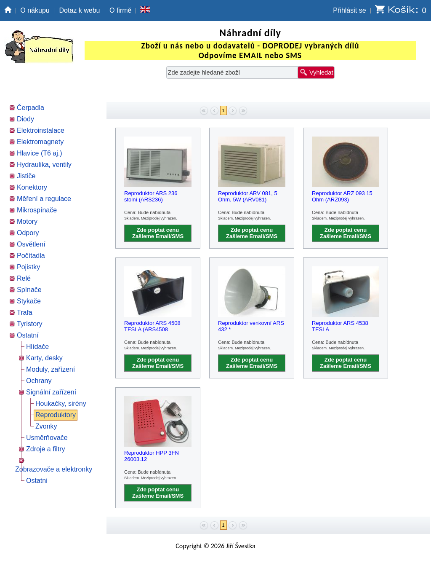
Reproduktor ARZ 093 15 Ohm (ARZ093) (342, 196)
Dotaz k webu (79, 10)
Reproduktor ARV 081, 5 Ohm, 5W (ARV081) (247, 196)
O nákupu (34, 10)
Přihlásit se (349, 10)
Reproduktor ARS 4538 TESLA (340, 326)
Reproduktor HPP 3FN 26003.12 (151, 456)
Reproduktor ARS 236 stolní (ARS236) (150, 196)
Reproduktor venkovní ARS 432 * (251, 326)
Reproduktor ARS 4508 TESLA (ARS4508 (152, 326)
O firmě (120, 10)
